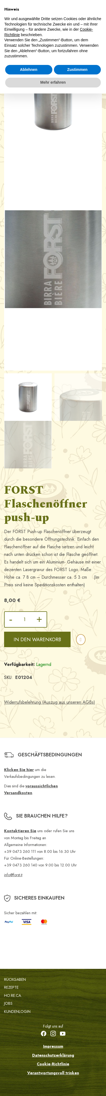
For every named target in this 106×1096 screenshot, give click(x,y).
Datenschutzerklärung (53, 1055)
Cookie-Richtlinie (53, 1064)
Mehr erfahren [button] (53, 82)
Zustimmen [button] (77, 69)
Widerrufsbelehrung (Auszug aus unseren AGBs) (49, 702)
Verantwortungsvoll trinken (53, 1073)
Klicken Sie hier (19, 769)
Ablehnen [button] (28, 69)
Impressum (53, 1046)
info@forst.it (13, 875)
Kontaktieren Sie (20, 831)
